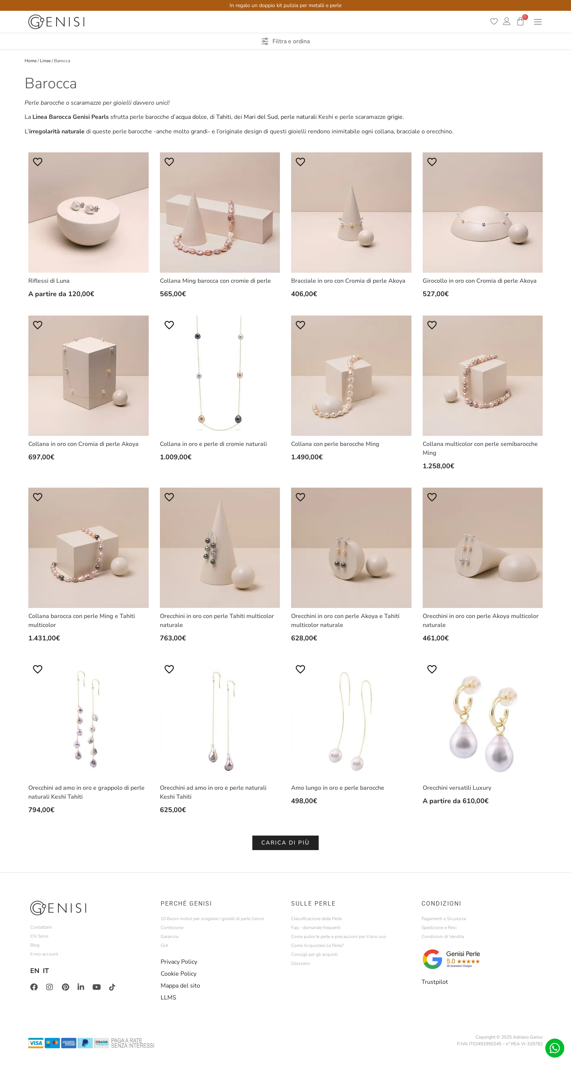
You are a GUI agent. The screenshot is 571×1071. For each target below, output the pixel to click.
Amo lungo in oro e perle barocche (337, 788)
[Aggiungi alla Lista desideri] (37, 161)
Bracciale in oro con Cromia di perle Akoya (348, 281)
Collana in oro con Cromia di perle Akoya (83, 444)
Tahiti (223, 117)
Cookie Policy (178, 974)
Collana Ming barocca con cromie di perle (215, 281)
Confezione (172, 928)
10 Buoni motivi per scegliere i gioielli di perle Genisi (212, 919)
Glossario (300, 963)
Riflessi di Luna (49, 281)
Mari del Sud (261, 117)
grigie (395, 117)
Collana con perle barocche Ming (335, 444)
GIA (164, 945)
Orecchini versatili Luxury (457, 788)
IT (46, 970)
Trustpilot (435, 982)
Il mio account (44, 954)
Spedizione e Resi (439, 928)
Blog (35, 945)
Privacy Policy (179, 962)
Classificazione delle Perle (316, 919)
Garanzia (169, 936)
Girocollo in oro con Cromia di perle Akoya (480, 281)
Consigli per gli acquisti (314, 954)
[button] (285, 843)
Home (31, 61)
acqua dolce (191, 117)
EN (34, 970)
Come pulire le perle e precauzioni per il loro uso (338, 936)
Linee (45, 61)
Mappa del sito (180, 986)
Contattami (41, 927)
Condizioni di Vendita (443, 936)
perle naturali (298, 117)
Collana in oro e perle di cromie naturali (213, 444)
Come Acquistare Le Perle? (317, 945)
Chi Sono (39, 936)
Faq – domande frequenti (316, 928)
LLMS (168, 998)
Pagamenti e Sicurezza (444, 919)
